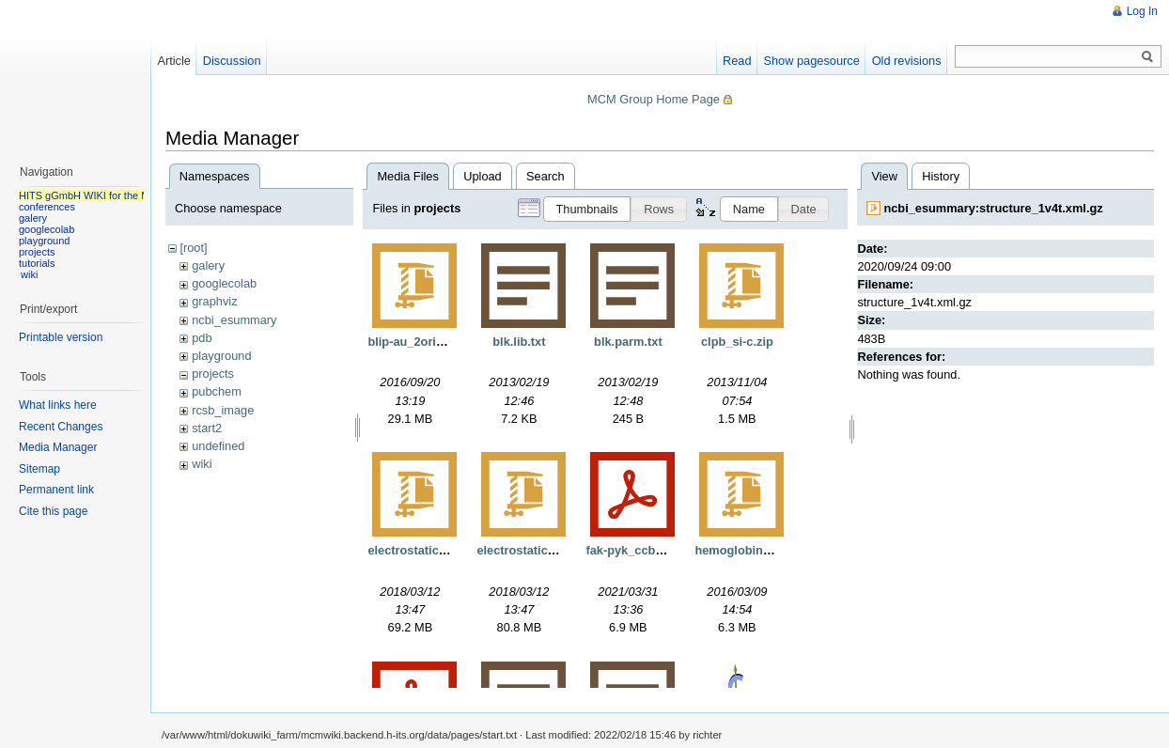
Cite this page (53, 511)
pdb (201, 338)
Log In (1142, 11)
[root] (193, 248)
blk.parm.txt (628, 342)
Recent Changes (60, 426)
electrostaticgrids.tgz (428, 550)
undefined (218, 446)
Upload (482, 176)
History (940, 176)
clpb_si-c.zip (737, 342)
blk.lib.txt (518, 342)
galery (208, 265)
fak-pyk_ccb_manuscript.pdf (667, 550)
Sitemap (39, 468)
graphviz (214, 301)
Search (545, 176)
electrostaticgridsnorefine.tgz (560, 550)
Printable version (60, 337)
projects (213, 373)
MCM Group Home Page (653, 99)
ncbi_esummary (234, 320)
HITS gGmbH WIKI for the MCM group (107, 195)
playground (221, 356)
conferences (47, 206)
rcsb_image (223, 410)
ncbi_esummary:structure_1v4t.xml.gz (992, 208)
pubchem (217, 391)
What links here (58, 405)
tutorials (37, 263)
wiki (201, 464)
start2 (207, 428)
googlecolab (224, 283)
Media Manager (58, 447)
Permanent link (56, 489)
